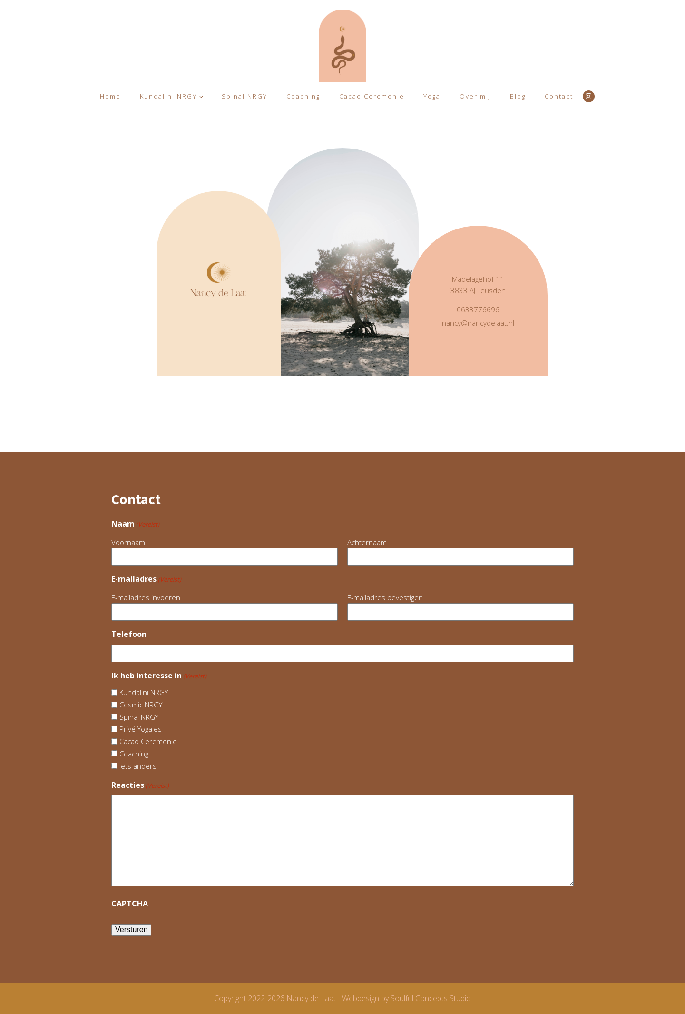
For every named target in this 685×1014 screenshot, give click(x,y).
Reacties (140, 785)
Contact (559, 96)
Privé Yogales (140, 729)
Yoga (431, 96)
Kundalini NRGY (168, 96)
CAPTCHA (129, 903)
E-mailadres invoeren (145, 597)
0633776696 (478, 309)
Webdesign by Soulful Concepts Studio (406, 998)
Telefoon (129, 634)
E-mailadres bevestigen (385, 597)
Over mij (475, 96)
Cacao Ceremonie (371, 96)
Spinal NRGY (244, 96)
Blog (518, 96)
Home (110, 96)
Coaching (303, 96)
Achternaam (367, 542)
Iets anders (138, 766)
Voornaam (128, 542)
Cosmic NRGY (140, 704)
